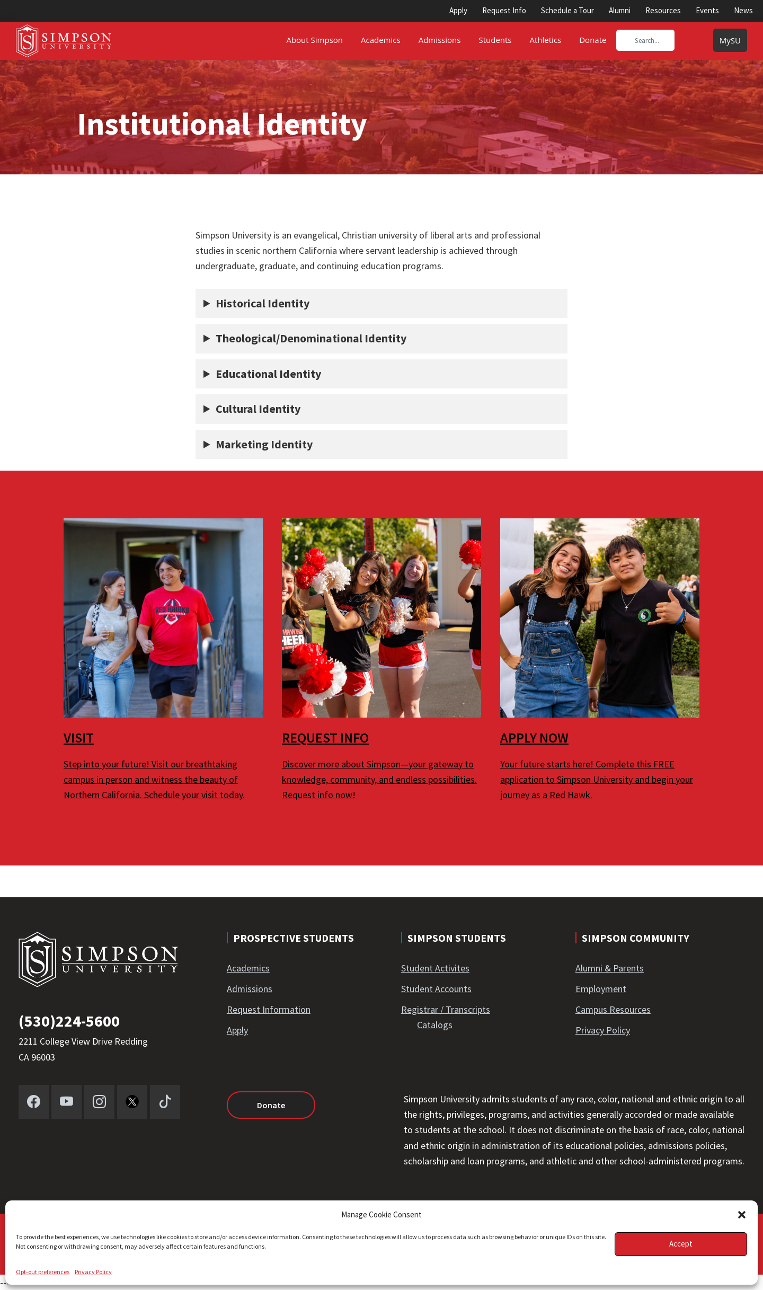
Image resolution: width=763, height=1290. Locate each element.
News (743, 10)
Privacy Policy (93, 1272)
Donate (271, 1105)
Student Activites (435, 968)
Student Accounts (436, 989)
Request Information (268, 1009)
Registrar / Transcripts (445, 1009)
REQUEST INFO (325, 737)
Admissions (249, 989)
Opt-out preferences (42, 1272)
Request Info (504, 10)
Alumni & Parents (609, 968)
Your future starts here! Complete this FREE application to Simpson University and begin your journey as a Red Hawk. (596, 779)
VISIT (79, 737)
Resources (663, 10)
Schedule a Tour (567, 10)
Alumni (620, 10)
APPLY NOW (534, 737)
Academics (248, 968)
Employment (600, 989)
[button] (742, 1214)
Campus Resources (613, 1009)
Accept (681, 1244)
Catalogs (435, 1025)
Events (707, 10)
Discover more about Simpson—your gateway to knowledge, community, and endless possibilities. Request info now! (379, 779)
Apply (458, 10)
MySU (730, 40)
